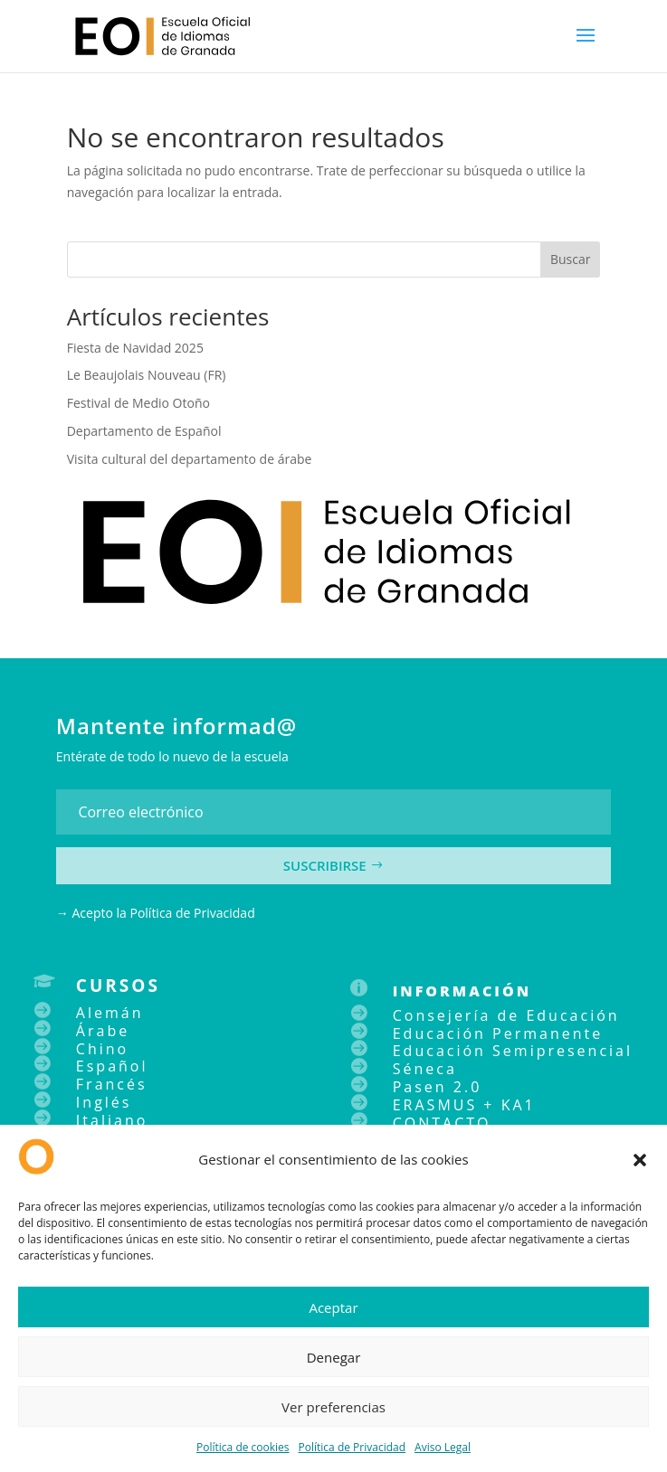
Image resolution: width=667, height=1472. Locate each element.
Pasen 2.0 (437, 1087)
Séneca (425, 1069)
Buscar (570, 259)
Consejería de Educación (506, 1015)
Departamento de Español (144, 430)
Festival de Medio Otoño (138, 402)
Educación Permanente (498, 1033)
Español (112, 1066)
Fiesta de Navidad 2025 (135, 347)
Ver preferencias (333, 1407)
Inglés (104, 1102)
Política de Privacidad (352, 1447)
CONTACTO (442, 1123)
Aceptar (333, 1307)
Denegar (334, 1357)
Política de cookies (243, 1447)
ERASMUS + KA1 (464, 1105)
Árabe (102, 1031)
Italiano (112, 1120)
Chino (102, 1049)
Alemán (110, 1013)
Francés (112, 1084)
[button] (640, 1160)
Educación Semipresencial (513, 1051)
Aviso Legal (442, 1447)
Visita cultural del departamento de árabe (189, 458)
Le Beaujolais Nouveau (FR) (146, 374)
